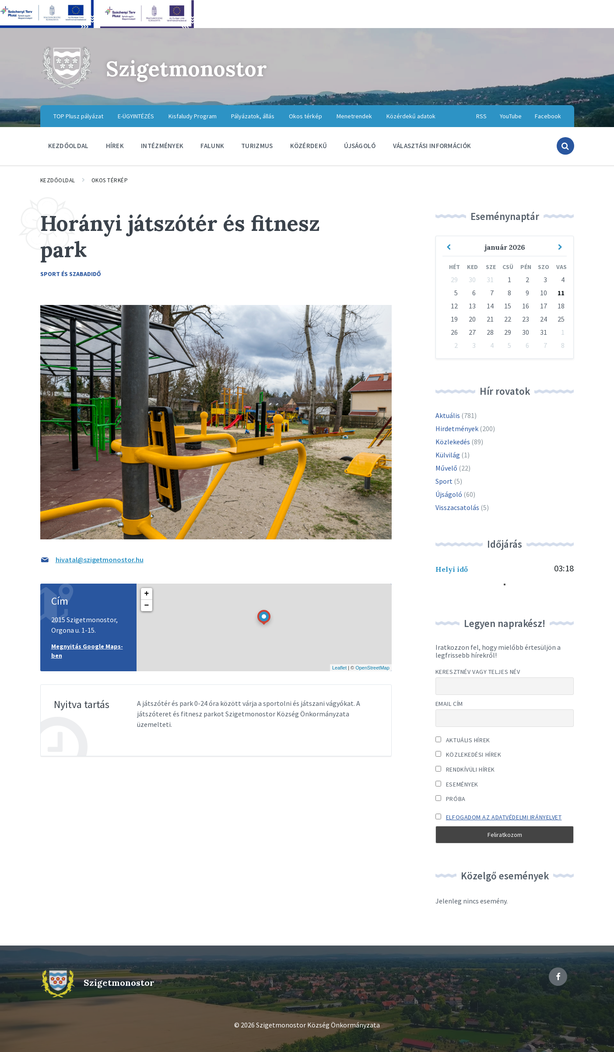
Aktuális (447, 415)
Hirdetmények (456, 428)
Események (456, 784)
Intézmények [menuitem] (162, 146)
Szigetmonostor (186, 68)
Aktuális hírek (462, 740)
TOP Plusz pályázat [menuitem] (78, 116)
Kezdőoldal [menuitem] (68, 146)
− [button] (146, 605)
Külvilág (447, 454)
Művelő (446, 468)
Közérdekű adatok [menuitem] (410, 116)
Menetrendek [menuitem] (354, 116)
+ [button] (146, 593)
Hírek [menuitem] (115, 146)
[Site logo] (66, 87)
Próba (450, 799)
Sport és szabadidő (70, 274)
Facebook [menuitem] (548, 116)
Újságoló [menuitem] (359, 146)
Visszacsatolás (457, 507)
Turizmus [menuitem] (257, 146)
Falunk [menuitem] (212, 146)
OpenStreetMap (372, 667)
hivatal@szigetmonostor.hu (100, 559)
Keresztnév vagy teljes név (477, 672)
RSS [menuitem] (481, 116)
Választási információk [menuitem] (432, 146)
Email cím (449, 704)
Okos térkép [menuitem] (305, 116)
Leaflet (339, 667)
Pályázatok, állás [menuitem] (252, 116)
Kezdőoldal (57, 180)
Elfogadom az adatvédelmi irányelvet (504, 817)
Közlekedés (452, 441)
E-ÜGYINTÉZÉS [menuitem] (136, 116)
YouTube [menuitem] (511, 116)
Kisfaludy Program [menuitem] (192, 116)
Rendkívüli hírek (465, 769)
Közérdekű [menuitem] (308, 146)
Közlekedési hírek (468, 754)
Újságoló (448, 494)
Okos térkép (109, 180)
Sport (444, 481)
